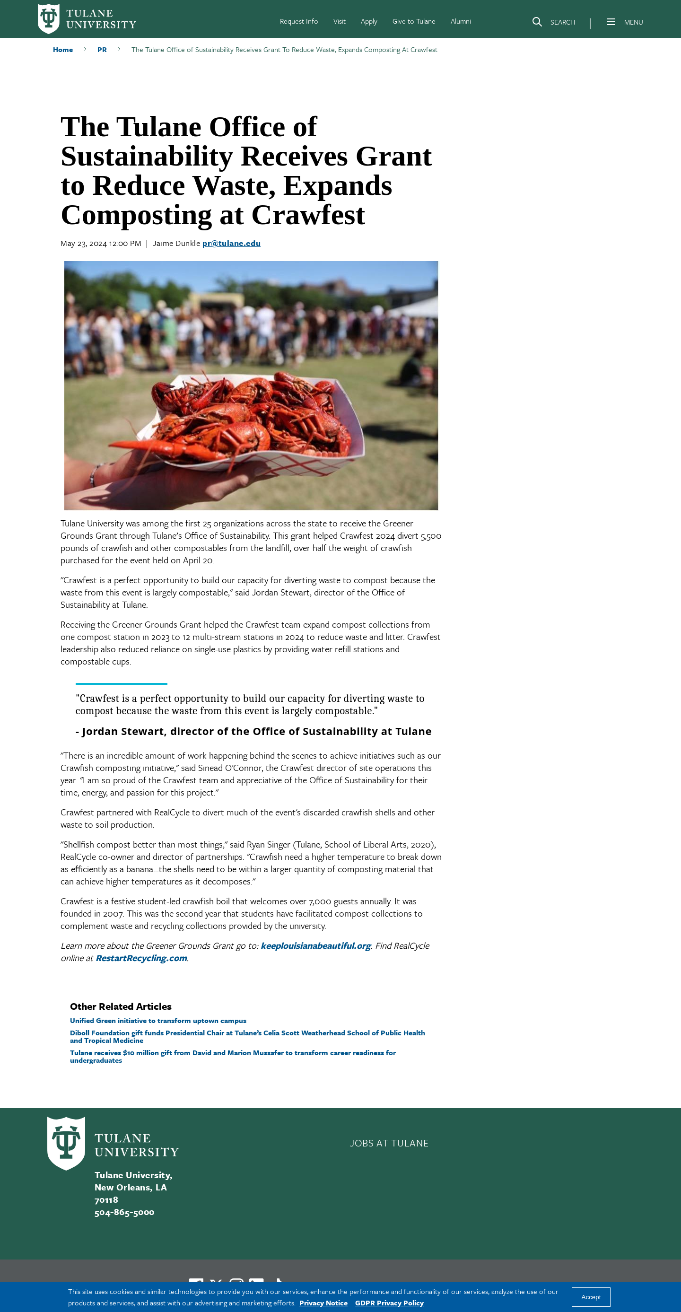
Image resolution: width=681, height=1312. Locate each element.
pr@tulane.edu (231, 243)
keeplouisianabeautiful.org (316, 945)
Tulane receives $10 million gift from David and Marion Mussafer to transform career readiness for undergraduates (233, 1056)
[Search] (553, 23)
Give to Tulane (414, 21)
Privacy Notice (323, 1302)
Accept (591, 1297)
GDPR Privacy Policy (389, 1302)
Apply (369, 21)
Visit (339, 21)
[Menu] (611, 21)
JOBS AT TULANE (389, 1143)
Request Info (299, 21)
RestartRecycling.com (141, 957)
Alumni (461, 21)
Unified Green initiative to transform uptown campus (158, 1020)
